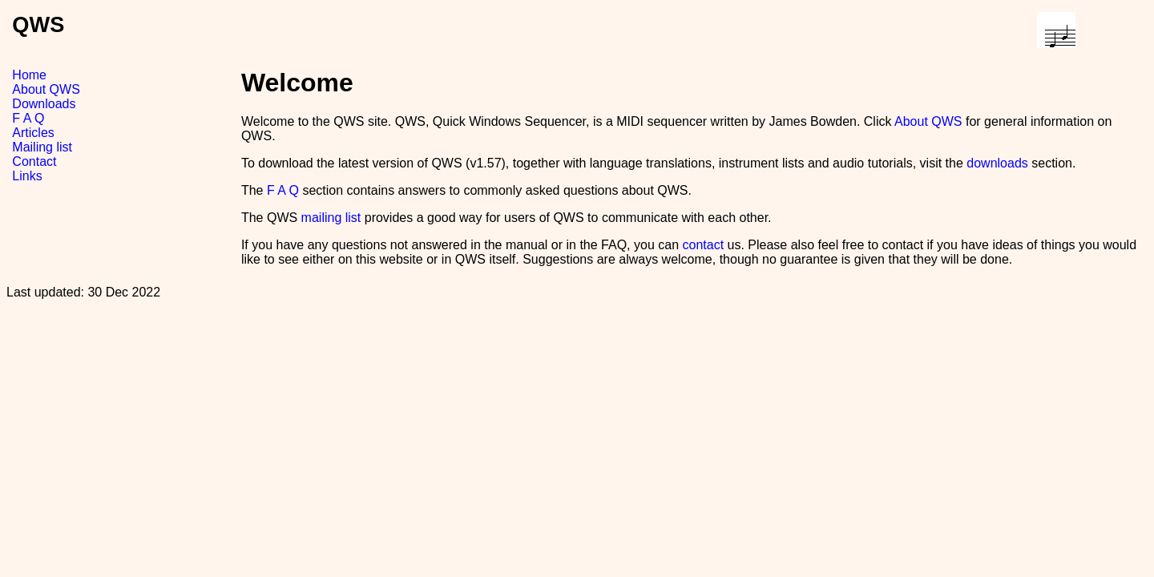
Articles (33, 132)
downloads (997, 163)
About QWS (45, 89)
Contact (34, 161)
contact (703, 245)
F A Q (28, 118)
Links (27, 176)
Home (29, 75)
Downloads (43, 104)
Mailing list (42, 147)
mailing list (331, 217)
